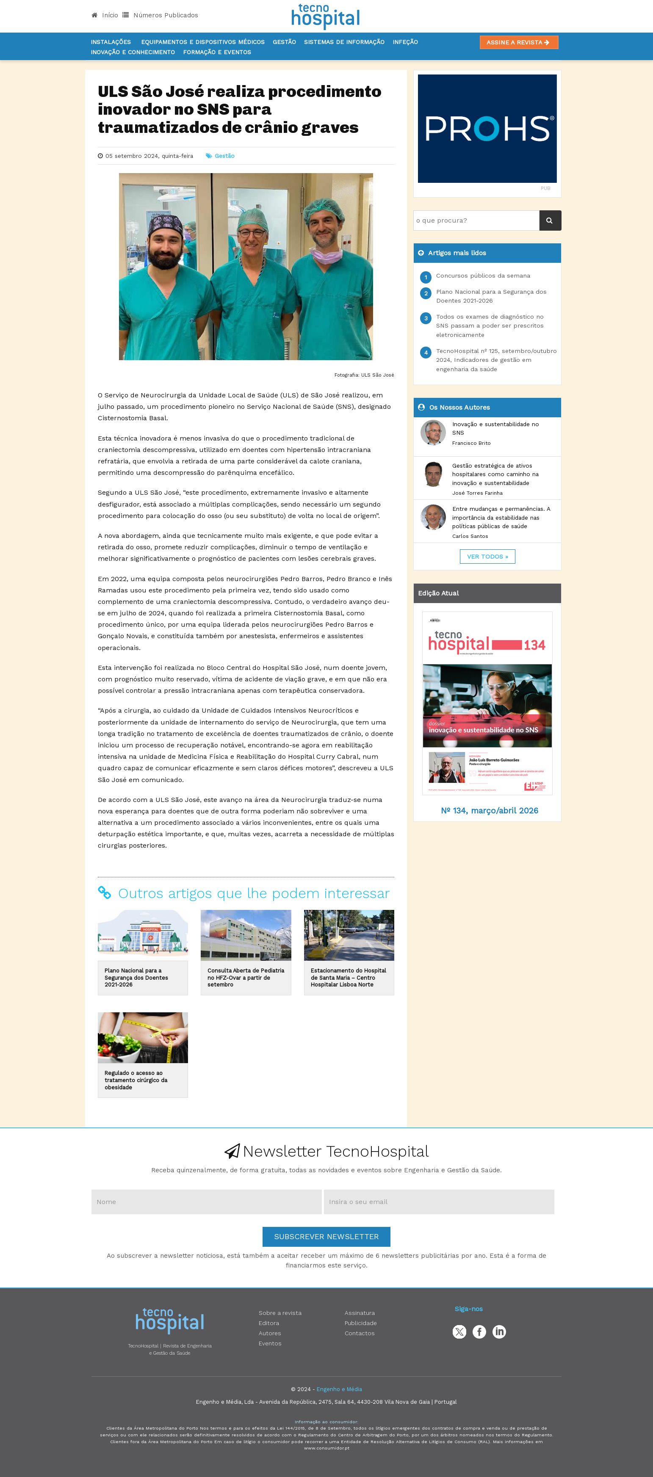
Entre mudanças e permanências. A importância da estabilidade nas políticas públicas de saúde (501, 517)
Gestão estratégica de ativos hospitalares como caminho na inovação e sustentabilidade (495, 474)
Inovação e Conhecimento (133, 52)
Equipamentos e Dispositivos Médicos (203, 42)
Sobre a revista (280, 1312)
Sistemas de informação (344, 42)
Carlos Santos (470, 536)
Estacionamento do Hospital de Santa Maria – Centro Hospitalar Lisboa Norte (348, 977)
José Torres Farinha (477, 493)
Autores (270, 1333)
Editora (269, 1323)
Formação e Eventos (217, 52)
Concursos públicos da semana (483, 275)
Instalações (111, 42)
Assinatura (360, 1312)
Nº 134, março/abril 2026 (489, 811)
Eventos (270, 1343)
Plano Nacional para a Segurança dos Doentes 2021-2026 (136, 977)
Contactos (360, 1333)
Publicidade (361, 1323)
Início (104, 15)
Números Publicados (160, 15)
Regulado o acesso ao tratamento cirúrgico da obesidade (136, 1080)
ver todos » (487, 556)
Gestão (284, 42)
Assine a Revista (519, 42)
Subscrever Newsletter (326, 1236)
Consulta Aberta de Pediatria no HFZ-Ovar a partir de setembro (246, 977)
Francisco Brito (471, 443)
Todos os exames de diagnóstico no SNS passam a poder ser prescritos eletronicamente (490, 325)
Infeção (405, 42)
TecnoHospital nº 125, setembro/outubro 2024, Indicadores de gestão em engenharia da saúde (496, 359)
